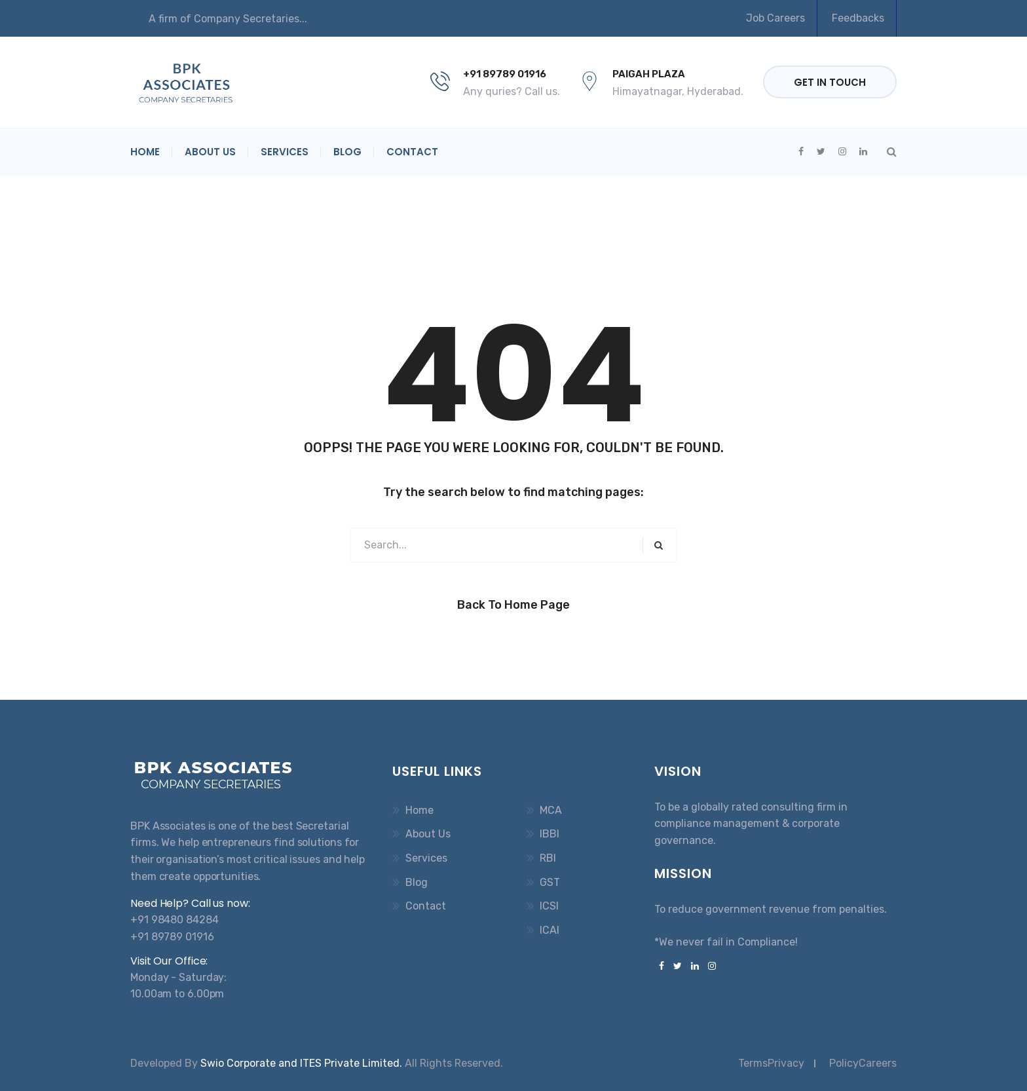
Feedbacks (858, 18)
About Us (210, 152)
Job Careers (775, 18)
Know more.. (349, 18)
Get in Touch (830, 82)
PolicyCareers (863, 1063)
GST (550, 882)
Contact (412, 152)
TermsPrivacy (771, 1063)
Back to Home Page (513, 605)
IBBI (549, 834)
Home (145, 152)
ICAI (549, 930)
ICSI (549, 906)
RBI (548, 858)
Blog (347, 152)
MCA (551, 810)
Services (284, 152)
